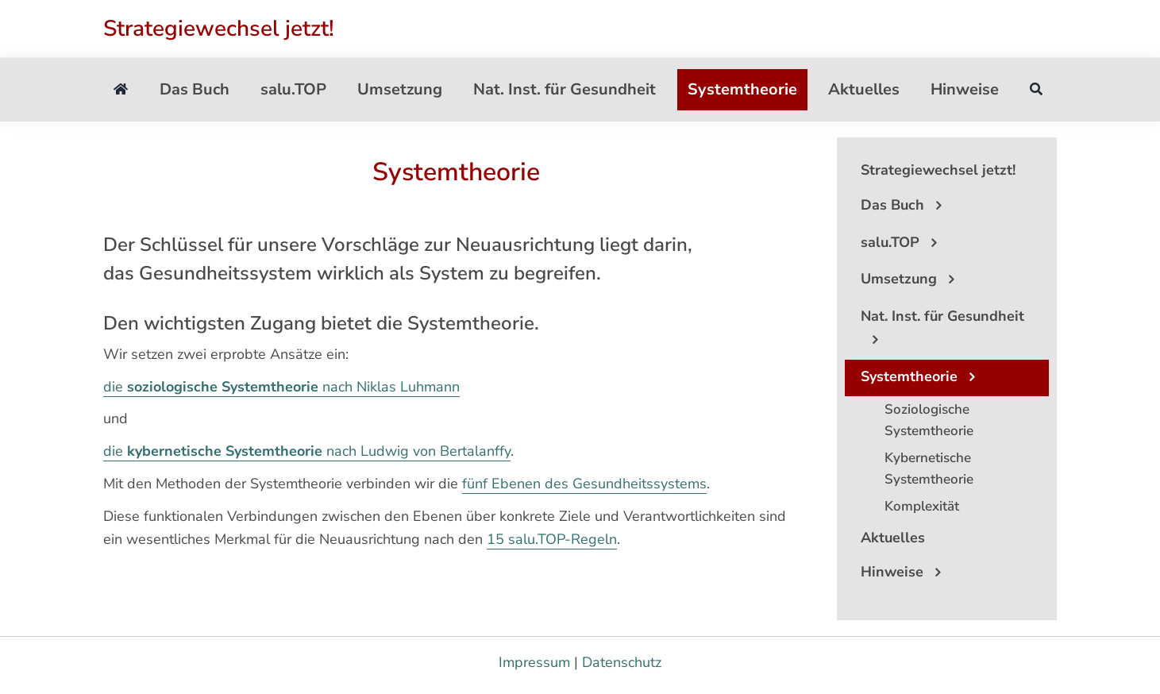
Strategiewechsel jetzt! (218, 28)
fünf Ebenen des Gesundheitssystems (584, 483)
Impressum (534, 662)
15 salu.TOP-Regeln (552, 539)
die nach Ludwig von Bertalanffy (307, 451)
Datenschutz (621, 662)
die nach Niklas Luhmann (281, 386)
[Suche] (1036, 89)
